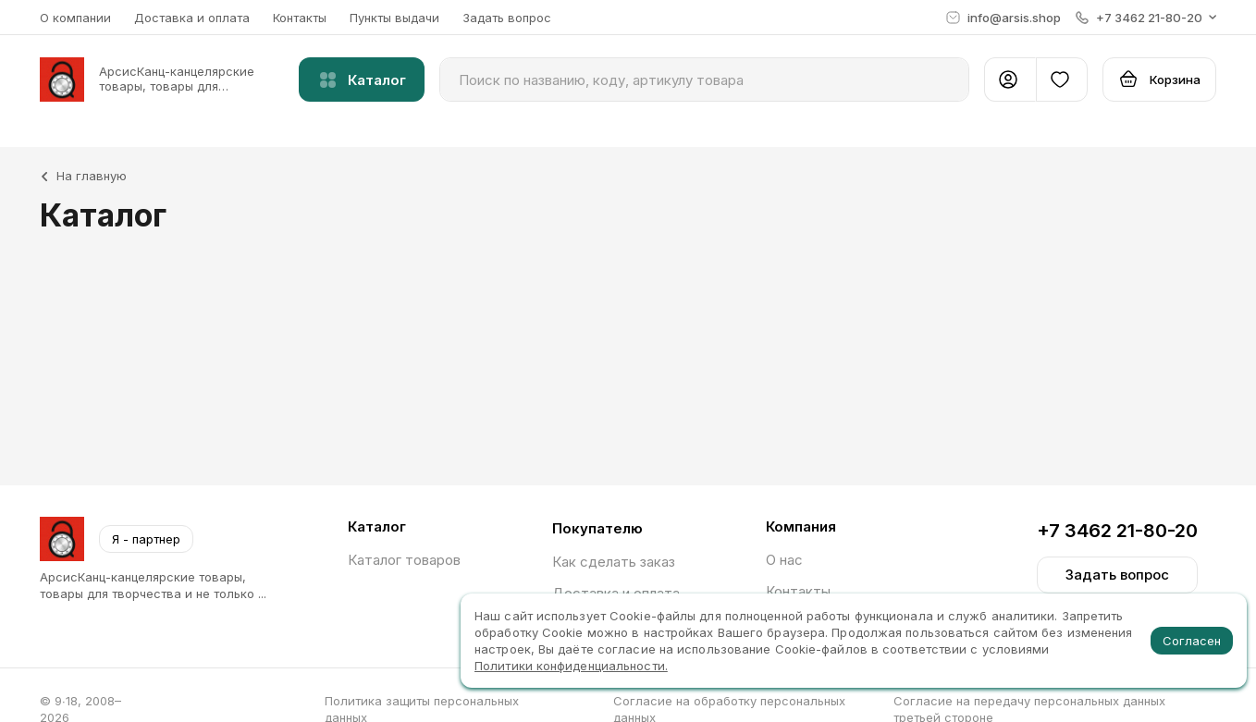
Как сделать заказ (613, 561)
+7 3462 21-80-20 (1117, 531)
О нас (784, 560)
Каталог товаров (404, 560)
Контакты (299, 17)
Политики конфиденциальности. (571, 665)
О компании (75, 17)
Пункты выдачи (394, 17)
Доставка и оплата (192, 17)
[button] (1146, 17)
